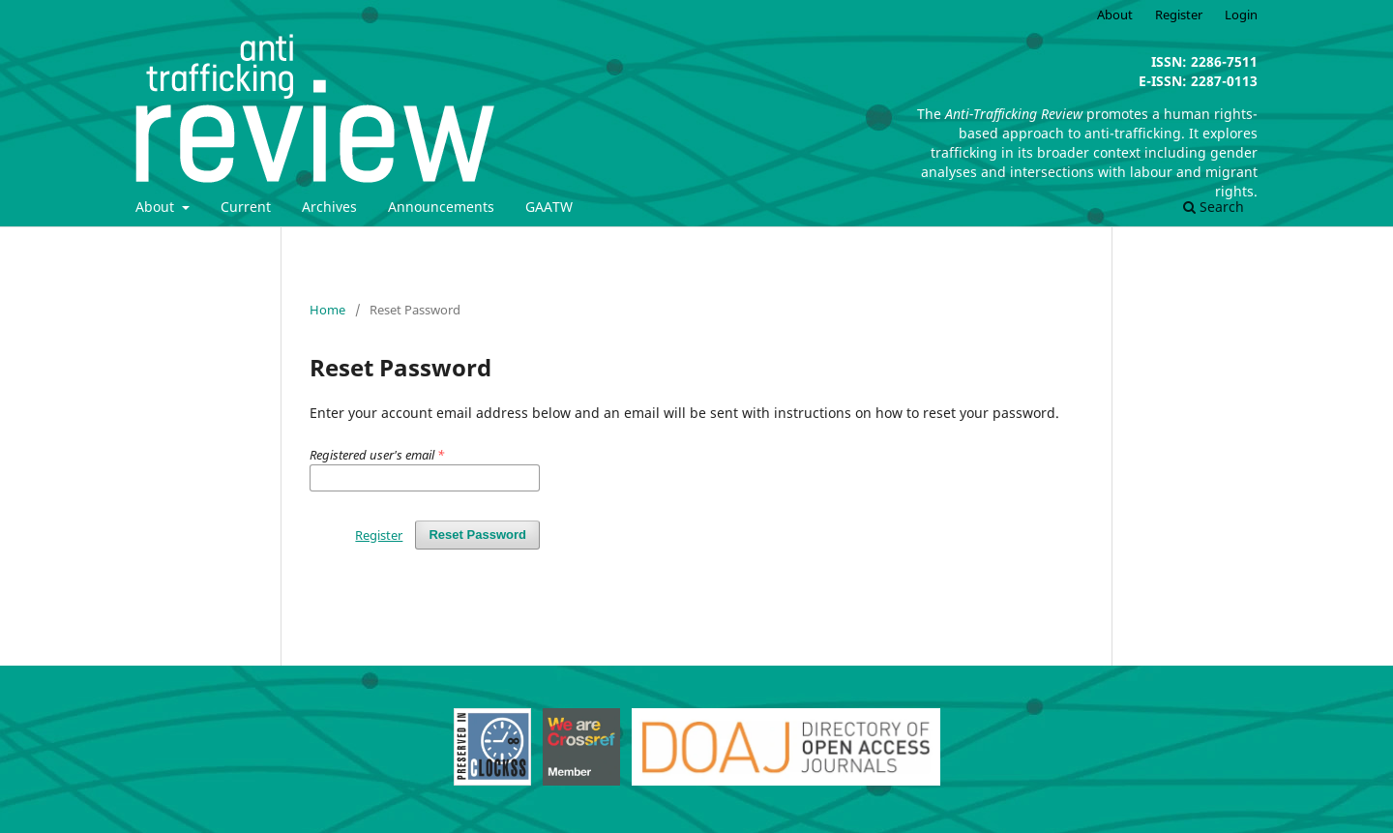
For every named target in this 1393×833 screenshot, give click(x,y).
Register (1178, 14)
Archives (329, 206)
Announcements (441, 206)
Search (1213, 206)
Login (1241, 14)
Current (246, 206)
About (156, 206)
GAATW (549, 206)
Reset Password (477, 534)
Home (327, 309)
